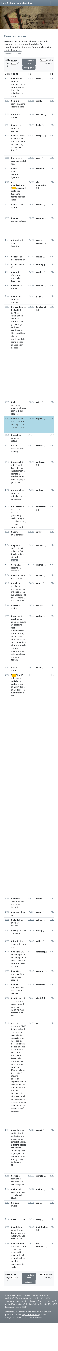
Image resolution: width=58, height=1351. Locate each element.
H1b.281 (53, 1130)
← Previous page (29, 62)
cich (38, 158)
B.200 (7, 1243)
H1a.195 (31, 898)
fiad (13, 1162)
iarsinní (16, 521)
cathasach (41, 462)
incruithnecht (17, 527)
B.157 (7, 168)
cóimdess (15, 93)
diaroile (14, 993)
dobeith (21, 196)
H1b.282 (53, 1175)
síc (12, 1049)
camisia (18, 904)
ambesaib (21, 1096)
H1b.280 (53, 1023)
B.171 (7, 445)
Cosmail (15, 564)
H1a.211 (31, 575)
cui (18, 318)
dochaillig (15, 405)
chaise (15, 966)
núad (13, 1261)
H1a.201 (31, 125)
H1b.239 (53, 264)
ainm (13, 1084)
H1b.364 (53, 1219)
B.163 (7, 264)
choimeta (15, 408)
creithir (39, 445)
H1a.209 (31, 545)
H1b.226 (53, 78)
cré (20, 264)
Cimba (14, 204)
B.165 (7, 285)
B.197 (7, 1203)
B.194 (7, 1130)
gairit (13, 312)
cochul (39, 616)
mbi (13, 947)
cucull (13, 619)
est (18, 81)
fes (12, 468)
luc (17, 594)
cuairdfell (15, 692)
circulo (14, 670)
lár (12, 1041)
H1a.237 (31, 1175)
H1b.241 (53, 101)
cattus (14, 441)
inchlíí (13, 1067)
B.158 (7, 182)
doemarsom (15, 1108)
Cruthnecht (16, 506)
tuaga (14, 194)
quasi (20, 204)
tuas (22, 106)
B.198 (7, 1219)
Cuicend (15, 285)
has (12, 163)
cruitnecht (41, 506)
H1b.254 (53, 545)
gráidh (14, 1133)
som (13, 1090)
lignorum (15, 177)
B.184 (7, 898)
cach (19, 509)
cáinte (22, 141)
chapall (17, 424)
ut (12, 624)
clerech (39, 605)
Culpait (14, 545)
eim (15, 1046)
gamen (14, 324)
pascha (20, 960)
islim (24, 1105)
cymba (14, 207)
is (18, 87)
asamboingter (16, 1264)
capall (39, 418)
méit (20, 974)
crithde (22, 941)
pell (18, 421)
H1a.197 (31, 1243)
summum (15, 630)
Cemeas (15, 912)
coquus (14, 131)
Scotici (22, 639)
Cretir (14, 445)
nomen (22, 427)
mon (20, 1249)
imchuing (15, 1009)
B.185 (7, 912)
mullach (16, 1195)
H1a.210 (31, 564)
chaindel (20, 1230)
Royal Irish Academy (31, 1314)
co (15, 636)
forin (17, 141)
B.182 (7, 667)
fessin (13, 1058)
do (12, 424)
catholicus (15, 496)
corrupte (15, 1178)
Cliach (13, 1198)
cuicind (39, 114)
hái (14, 1249)
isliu (13, 1087)
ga (21, 324)
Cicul (18, 675)
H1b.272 (53, 941)
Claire (14, 1189)
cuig (18, 191)
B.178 (7, 575)
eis (12, 1015)
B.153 (7, 114)
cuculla (23, 622)
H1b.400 (53, 445)
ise (18, 312)
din (21, 321)
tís (16, 106)
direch (22, 1043)
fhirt (13, 578)
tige (22, 408)
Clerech (15, 605)
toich (17, 1258)
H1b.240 (53, 898)
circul (38, 667)
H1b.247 (53, 307)
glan (23, 518)
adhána (14, 1099)
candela (14, 1238)
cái (21, 256)
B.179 (7, 583)
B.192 (7, 998)
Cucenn (14, 114)
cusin (13, 594)
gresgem (17, 1153)
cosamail (15, 567)
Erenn (22, 592)
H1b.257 (53, 583)
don (15, 944)
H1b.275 (53, 984)
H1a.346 (31, 1203)
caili (38, 402)
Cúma (14, 78)
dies (13, 960)
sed (23, 654)
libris (21, 534)
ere (14, 427)
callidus (14, 925)
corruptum (19, 1184)
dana (13, 1105)
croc (24, 307)
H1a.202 (31, 307)
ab (18, 78)
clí (21, 1195)
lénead (21, 901)
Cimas (14, 168)
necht (13, 518)
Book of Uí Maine (39, 1311)
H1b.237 (53, 240)
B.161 (7, 240)
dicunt (14, 639)
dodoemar (20, 1087)
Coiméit (15, 971)
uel (12, 636)
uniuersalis (16, 499)
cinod (13, 243)
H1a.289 (31, 218)
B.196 (7, 1189)
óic (22, 468)
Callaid (14, 920)
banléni (14, 907)
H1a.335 (31, 445)
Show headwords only (13, 53)
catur (38, 532)
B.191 (7, 984)
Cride (13, 941)
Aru (19, 1192)
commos (40, 218)
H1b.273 (53, 951)
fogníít (14, 150)
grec (13, 161)
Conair (14, 256)
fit (20, 345)
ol (16, 686)
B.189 (7, 951)
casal (38, 583)
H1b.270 (53, 920)
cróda (13, 512)
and (16, 147)
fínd (13, 310)
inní (12, 977)
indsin (13, 318)
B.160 (7, 218)
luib (17, 161)
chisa (13, 589)
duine (22, 686)
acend (21, 1004)
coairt (39, 575)
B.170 (7, 435)
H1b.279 (53, 998)
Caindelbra (16, 1227)
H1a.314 (31, 1219)
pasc (24, 930)
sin (20, 594)
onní (21, 1108)
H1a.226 (31, 930)
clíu (20, 1189)
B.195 (7, 1175)
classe (22, 1219)
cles (23, 1264)
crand (39, 264)
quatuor (15, 534)
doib (23, 339)
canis (22, 135)
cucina (14, 117)
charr (23, 424)
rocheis (21, 597)
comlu (39, 101)
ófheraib (15, 592)
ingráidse (15, 1081)
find (19, 310)
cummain (40, 984)
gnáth (14, 482)
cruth (13, 509)
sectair (20, 1061)
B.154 (7, 125)
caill (19, 1252)
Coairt (14, 575)
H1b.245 (53, 114)
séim (20, 1058)
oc (23, 1038)
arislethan (21, 642)
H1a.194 (31, 264)
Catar (14, 532)
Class (13, 1219)
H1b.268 (53, 667)
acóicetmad (16, 963)
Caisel (14, 583)
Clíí (12, 1023)
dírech (14, 1096)
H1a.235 (31, 1023)
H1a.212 (31, 583)
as (17, 427)
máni (13, 990)
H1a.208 (31, 532)
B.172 (7, 462)
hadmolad (15, 1156)
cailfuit (14, 548)
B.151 (7, 78)
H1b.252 (53, 506)
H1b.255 (53, 564)
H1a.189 (31, 204)
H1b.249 (53, 418)
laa (23, 963)
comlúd (14, 104)
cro (37, 1203)
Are (23, 1192)
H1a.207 (31, 506)
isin (12, 147)
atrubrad (20, 1029)
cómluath (15, 275)
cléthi (13, 1073)
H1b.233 (53, 168)
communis (15, 84)
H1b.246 (53, 125)
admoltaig (16, 1150)
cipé (13, 96)
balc (21, 1052)
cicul (21, 684)
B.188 (7, 941)
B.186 (7, 920)
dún (13, 686)
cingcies (40, 951)
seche (13, 342)
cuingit (22, 998)
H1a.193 (31, 256)
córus (20, 1139)
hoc (21, 1181)
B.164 (7, 272)
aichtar (14, 645)
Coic (13, 125)
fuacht (14, 554)
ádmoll (18, 1147)
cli (16, 1105)
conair (39, 256)
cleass (13, 1252)
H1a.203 (31, 402)
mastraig (19, 144)
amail (13, 1007)
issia (17, 327)
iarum (21, 476)
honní (18, 1090)
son (12, 695)
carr (13, 421)
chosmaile (15, 1026)
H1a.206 (31, 490)
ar (15, 138)
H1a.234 (31, 998)
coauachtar (16, 651)
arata (13, 191)
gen (13, 259)
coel (18, 1041)
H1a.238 (31, 1189)
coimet (14, 413)
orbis (13, 681)
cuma (21, 87)
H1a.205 (31, 462)
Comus (14, 218)
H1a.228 (31, 941)
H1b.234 (53, 204)
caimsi (39, 898)
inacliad (14, 1035)
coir (21, 575)
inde (23, 84)
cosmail (39, 564)
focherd (14, 1012)
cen (20, 259)
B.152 (7, 101)
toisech (14, 659)
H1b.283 (53, 1189)
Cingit (14, 998)
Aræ (13, 1192)
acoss (13, 1004)
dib (16, 96)
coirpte (39, 1175)
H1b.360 (53, 605)
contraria (15, 321)
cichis (20, 158)
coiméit (14, 980)
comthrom (18, 1001)
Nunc (19, 624)
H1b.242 (53, 1243)
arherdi (14, 1141)
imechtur (15, 174)
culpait (39, 545)
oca (12, 144)
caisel (13, 600)
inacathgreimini (18, 470)
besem (19, 1032)
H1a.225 (31, 920)
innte (13, 199)
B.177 (7, 564)
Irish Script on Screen (32, 1317)
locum (20, 633)
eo (21, 78)
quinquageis (16, 954)
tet (24, 161)
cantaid (14, 1136)
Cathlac (15, 490)
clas (38, 1219)
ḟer (16, 259)
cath (13, 465)
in (22, 345)
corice (13, 654)
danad (23, 1081)
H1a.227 (31, 951)
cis (20, 586)
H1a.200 (31, 114)
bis (23, 1084)
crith (19, 944)
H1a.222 (31, 616)
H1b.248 (53, 402)
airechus (15, 1078)
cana (38, 1130)
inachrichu (20, 1055)
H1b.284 (53, 1227)
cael (19, 636)
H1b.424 (53, 912)
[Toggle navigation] (54, 3)
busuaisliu (15, 1093)
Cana (13, 1130)
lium (13, 90)
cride (38, 941)
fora (24, 944)
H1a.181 (31, 78)
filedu (13, 1052)
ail (23, 586)
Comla (14, 101)
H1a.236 (31, 1130)
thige (13, 1029)
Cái (12, 240)
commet (40, 971)
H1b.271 (53, 930)
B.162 (7, 256)
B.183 (7, 675)
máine (21, 987)
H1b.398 (53, 490)
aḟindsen (15, 330)
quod (13, 81)
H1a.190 (31, 182)
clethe (14, 1043)
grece (19, 678)
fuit (21, 551)
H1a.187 (31, 158)
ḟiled (19, 1133)
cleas (22, 1258)
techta (14, 196)
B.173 (7, 490)
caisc (38, 930)
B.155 (7, 135)
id (21, 496)
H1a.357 (31, 912)
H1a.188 (31, 168)
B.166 (7, 296)
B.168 (7, 402)
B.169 (7, 418)
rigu (24, 1141)
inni (18, 1105)
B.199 (7, 1227)
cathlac (39, 490)
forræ (14, 1233)
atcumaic (21, 1064)
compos (14, 221)
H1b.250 (53, 462)
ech (22, 421)
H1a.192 (31, 240)
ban (23, 912)
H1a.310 (31, 605)
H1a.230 (31, 984)
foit (16, 468)
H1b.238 (53, 256)
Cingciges (15, 951)
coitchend (15, 339)
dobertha (20, 589)
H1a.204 (31, 418)
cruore (14, 1205)
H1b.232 (53, 158)
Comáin (15, 984)
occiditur (21, 333)
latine (18, 681)
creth (23, 1246)
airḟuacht (15, 557)
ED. (14, 188)
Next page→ (29, 67)
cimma (14, 171)
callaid (39, 920)
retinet (14, 627)
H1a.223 (31, 667)
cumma (14, 987)
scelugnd (15, 1159)
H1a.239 (31, 1227)
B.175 (7, 532)
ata (18, 194)
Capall (14, 418)
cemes (39, 912)
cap (21, 418)
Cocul (13, 616)
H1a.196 (31, 101)
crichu (13, 1061)
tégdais (14, 1070)
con (12, 141)
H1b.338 (53, 218)
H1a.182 (31, 135)
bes (21, 1105)
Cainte (14, 135)
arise (23, 1150)
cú (12, 138)
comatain (15, 473)
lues (13, 106)
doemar (21, 1046)
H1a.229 (31, 971)
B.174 (7, 506)
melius (14, 657)
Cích (13, 158)
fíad (20, 1141)
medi (22, 1009)
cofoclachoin (15, 1102)
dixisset (20, 689)
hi (18, 657)
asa (21, 161)
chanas (14, 1139)
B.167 (7, 307)
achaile (23, 645)
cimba (39, 204)
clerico (14, 608)
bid (18, 1007)
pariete (14, 347)
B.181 (7, 616)
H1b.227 (53, 135)
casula (14, 586)
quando (14, 345)
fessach (19, 465)
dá (22, 1012)
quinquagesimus (18, 957)
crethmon (15, 1246)
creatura (15, 448)
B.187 (7, 930)
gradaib (18, 1162)
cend (21, 138)
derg (24, 521)
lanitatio (15, 246)
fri (22, 1026)
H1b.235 (53, 182)
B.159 (7, 204)
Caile (13, 402)
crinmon (14, 1255)
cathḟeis (14, 476)
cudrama (20, 990)
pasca (17, 933)
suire (13, 1055)
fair (20, 1238)
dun (22, 692)
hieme (14, 333)
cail (21, 410)
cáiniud (19, 240)
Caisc (13, 930)
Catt (13, 435)
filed (13, 1165)
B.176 (7, 545)
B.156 (7, 158)
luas (20, 278)
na (21, 1049)
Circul (14, 667)
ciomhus (40, 168)
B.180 (7, 605)
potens (22, 221)
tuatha (16, 1144)
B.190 (7, 971)
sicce (21, 342)
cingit (39, 998)
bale (19, 1038)
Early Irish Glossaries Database (17, 3)
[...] (43, 78)
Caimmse (15, 898)
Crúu (13, 1203)
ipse (24, 1144)
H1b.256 (53, 575)
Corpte (14, 1175)
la (12, 1235)
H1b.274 (53, 971)
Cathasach (16, 462)
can (19, 1233)
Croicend (15, 307)
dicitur (14, 87)
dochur (19, 578)
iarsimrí (21, 1136)
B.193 (7, 1023)
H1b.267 (53, 616)
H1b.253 (53, 532)
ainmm (14, 336)
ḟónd (13, 267)
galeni (14, 915)
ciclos (13, 678)
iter (18, 1049)
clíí (24, 1026)
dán (20, 147)
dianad (18, 977)
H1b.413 (53, 1203)
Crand (14, 264)
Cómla (14, 272)
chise (13, 597)
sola (22, 449)
